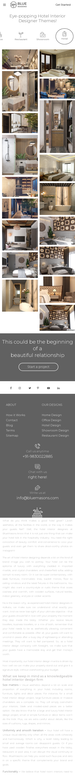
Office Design (51, 420)
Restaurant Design (55, 435)
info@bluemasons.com (38, 498)
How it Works (15, 415)
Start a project (38, 367)
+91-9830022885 (38, 456)
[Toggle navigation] (4, 4)
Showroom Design (55, 430)
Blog (9, 425)
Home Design (52, 415)
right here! (37, 477)
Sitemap (12, 435)
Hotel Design (51, 425)
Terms (10, 430)
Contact (12, 420)
